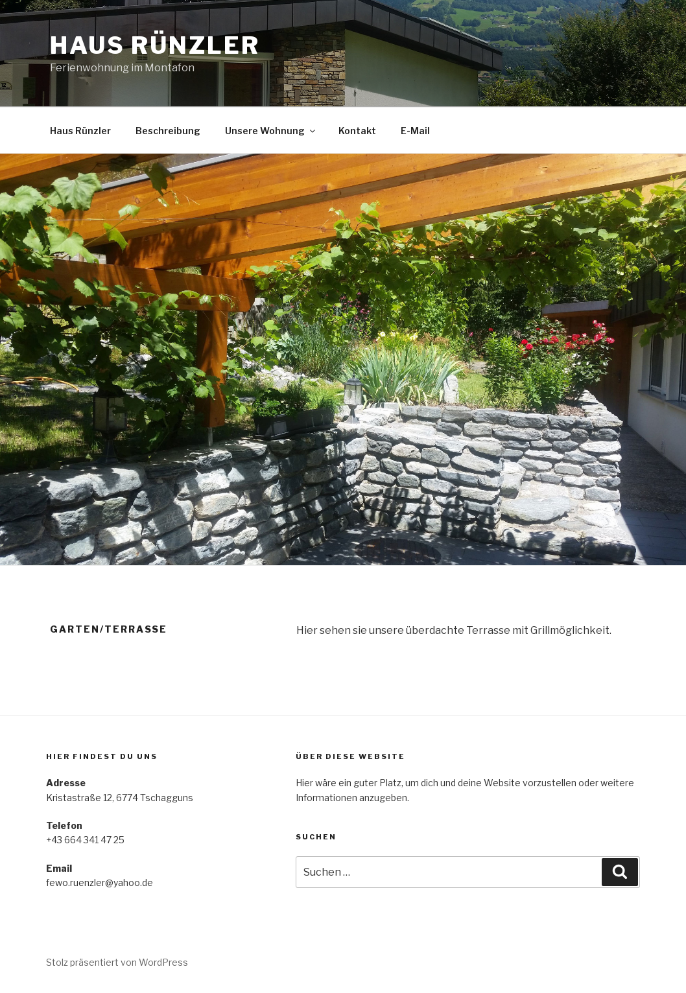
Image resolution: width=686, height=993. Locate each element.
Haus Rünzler (155, 45)
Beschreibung (168, 130)
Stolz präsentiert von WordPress (117, 962)
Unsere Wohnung (271, 130)
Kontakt (357, 130)
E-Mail (415, 130)
